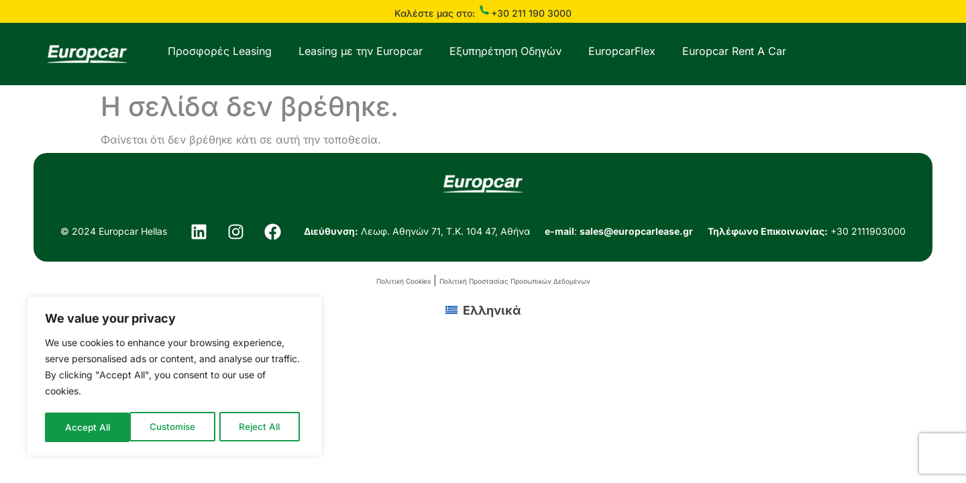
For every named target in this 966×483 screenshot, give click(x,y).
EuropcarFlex (621, 51)
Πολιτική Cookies (403, 281)
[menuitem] (483, 310)
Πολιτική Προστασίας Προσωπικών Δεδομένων (514, 281)
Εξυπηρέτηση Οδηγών (505, 51)
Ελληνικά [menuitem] (492, 310)
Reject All (175, 427)
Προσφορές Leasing (220, 51)
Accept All (262, 427)
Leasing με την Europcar (361, 51)
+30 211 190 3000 (531, 13)
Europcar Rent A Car (734, 51)
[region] (174, 377)
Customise (87, 427)
